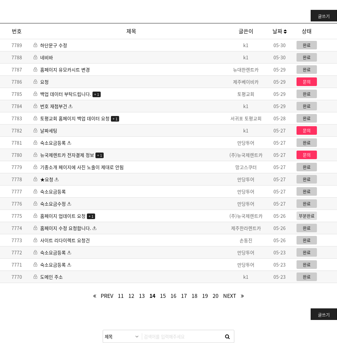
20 (216, 296)
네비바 (43, 57)
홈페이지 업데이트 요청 (60, 216)
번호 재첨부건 (53, 106)
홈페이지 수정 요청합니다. (65, 228)
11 (121, 296)
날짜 (279, 31)
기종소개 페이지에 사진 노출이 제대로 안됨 (79, 167)
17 (184, 296)
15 (163, 296)
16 (173, 296)
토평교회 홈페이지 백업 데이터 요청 (72, 118)
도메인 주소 (48, 276)
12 (131, 296)
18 (194, 296)
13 (142, 296)
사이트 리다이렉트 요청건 (62, 240)
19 (205, 296)
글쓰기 (324, 16)
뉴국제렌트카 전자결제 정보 (64, 155)
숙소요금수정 (52, 203)
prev (107, 296)
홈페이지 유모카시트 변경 (62, 69)
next (229, 296)
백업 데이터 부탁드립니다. (63, 94)
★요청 (46, 179)
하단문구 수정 (50, 45)
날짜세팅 (45, 130)
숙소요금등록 (52, 142)
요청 (41, 81)
